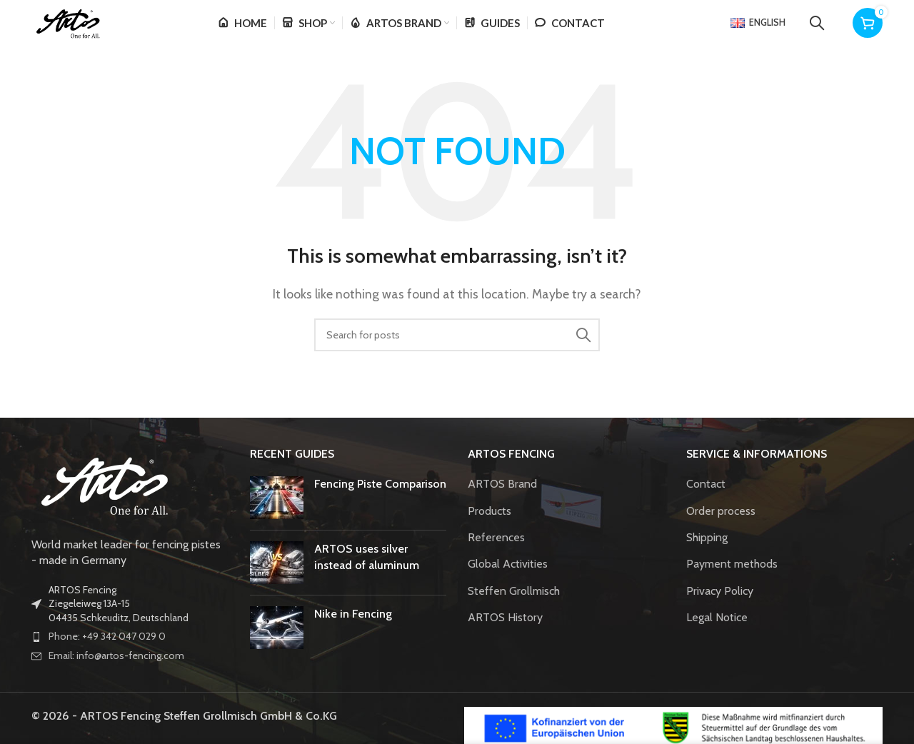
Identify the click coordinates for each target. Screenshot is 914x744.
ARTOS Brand (502, 502)
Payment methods (732, 583)
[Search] (817, 32)
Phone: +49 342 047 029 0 (107, 655)
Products (489, 529)
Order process (720, 529)
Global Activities (508, 583)
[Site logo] (84, 31)
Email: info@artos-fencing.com (116, 674)
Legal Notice (717, 636)
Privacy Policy (719, 609)
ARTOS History (505, 636)
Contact (705, 502)
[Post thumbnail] (276, 516)
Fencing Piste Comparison (380, 502)
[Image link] (102, 501)
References (496, 556)
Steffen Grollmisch (514, 609)
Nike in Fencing (353, 632)
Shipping (707, 556)
